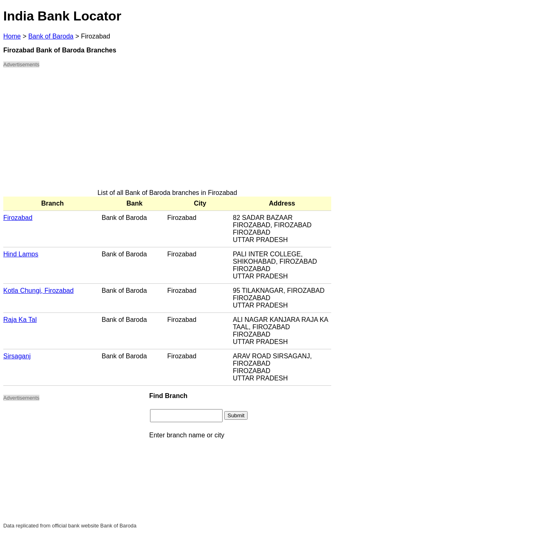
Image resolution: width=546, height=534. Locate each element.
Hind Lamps (20, 254)
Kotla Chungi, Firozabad (38, 290)
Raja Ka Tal (20, 319)
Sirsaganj (17, 356)
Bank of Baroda (50, 36)
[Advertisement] (167, 132)
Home (12, 36)
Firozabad (17, 217)
